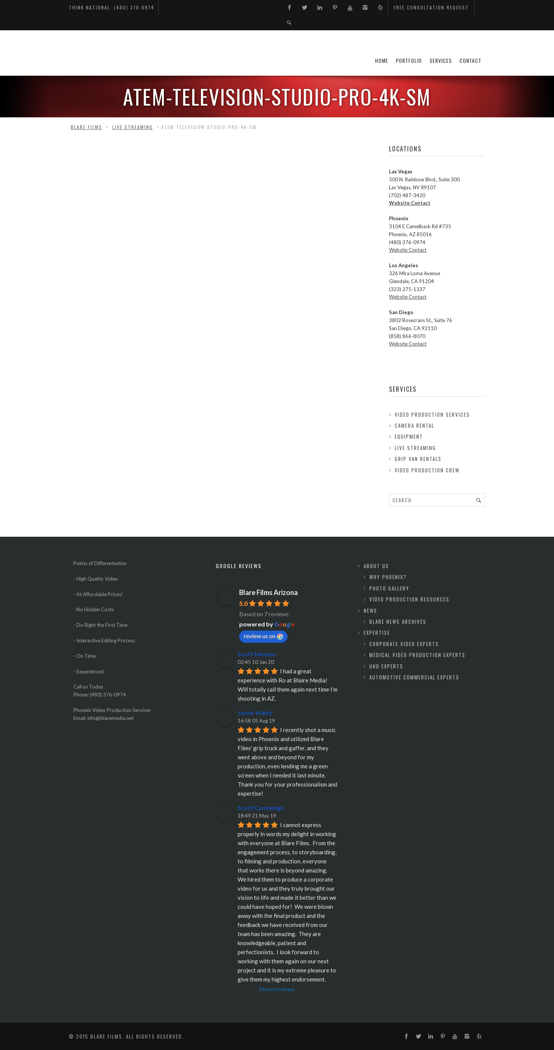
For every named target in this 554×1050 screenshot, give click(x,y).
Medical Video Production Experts (417, 655)
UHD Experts (386, 666)
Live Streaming (415, 448)
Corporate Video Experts (404, 644)
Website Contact (409, 203)
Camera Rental (414, 425)
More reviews (277, 988)
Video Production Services (432, 414)
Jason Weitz (255, 712)
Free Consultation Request (431, 7)
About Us (376, 566)
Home (381, 60)
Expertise (377, 632)
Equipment (409, 436)
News (370, 610)
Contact (470, 60)
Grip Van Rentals (418, 459)
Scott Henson (257, 653)
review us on (263, 636)
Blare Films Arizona (268, 592)
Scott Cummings (261, 807)
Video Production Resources (409, 599)
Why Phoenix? (388, 577)
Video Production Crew (427, 470)
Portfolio (409, 60)
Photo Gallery (389, 588)
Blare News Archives (397, 621)
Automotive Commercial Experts (414, 677)
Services (441, 60)
